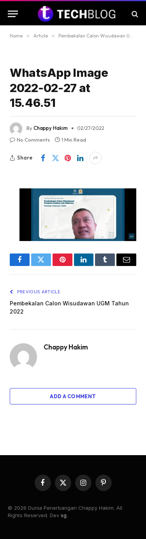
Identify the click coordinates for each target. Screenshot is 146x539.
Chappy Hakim (50, 128)
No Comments (30, 140)
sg (64, 515)
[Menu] (13, 14)
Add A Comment (73, 396)
